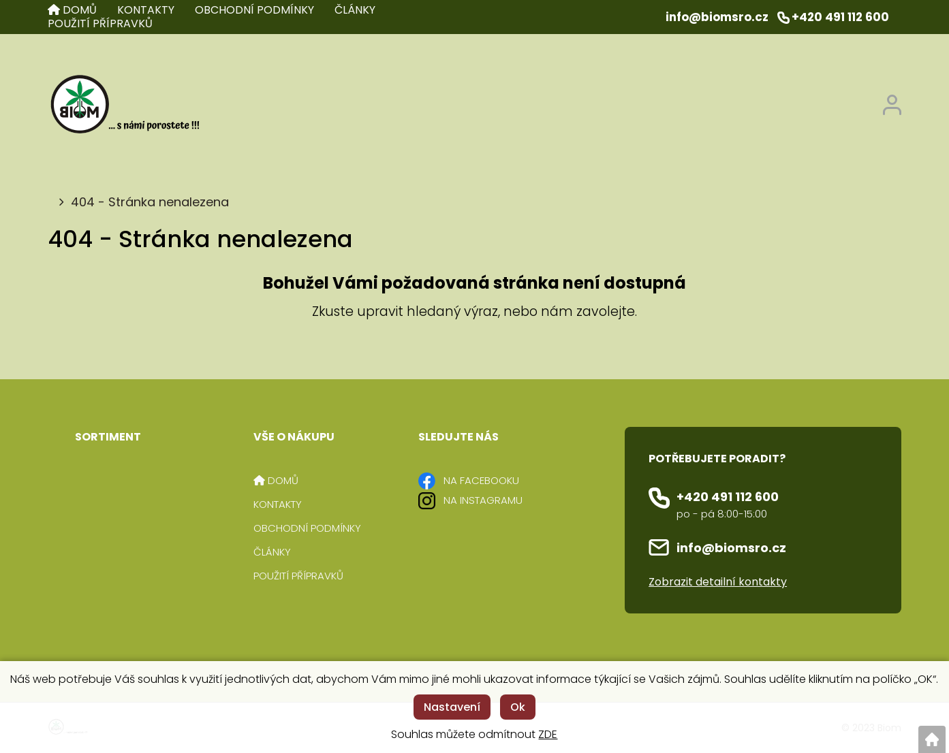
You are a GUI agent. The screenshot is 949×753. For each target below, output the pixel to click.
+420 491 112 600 (727, 496)
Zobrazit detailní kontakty (718, 582)
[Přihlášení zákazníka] (892, 101)
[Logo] (124, 105)
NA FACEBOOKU (481, 480)
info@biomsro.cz (731, 547)
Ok (517, 707)
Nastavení (452, 707)
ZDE (547, 734)
